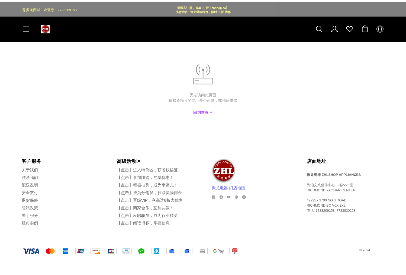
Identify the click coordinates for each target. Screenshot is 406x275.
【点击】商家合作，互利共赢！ (145, 208)
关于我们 (30, 169)
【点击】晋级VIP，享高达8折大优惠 (150, 200)
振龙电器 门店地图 (228, 187)
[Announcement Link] (203, 8)
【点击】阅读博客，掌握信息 (143, 223)
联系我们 (30, 177)
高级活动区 (129, 161)
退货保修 (30, 200)
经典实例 (30, 223)
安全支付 (30, 192)
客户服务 (31, 161)
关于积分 (30, 215)
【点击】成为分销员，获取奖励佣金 (149, 192)
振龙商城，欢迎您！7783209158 (51, 8)
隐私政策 (30, 208)
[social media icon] (213, 197)
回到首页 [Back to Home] (203, 112)
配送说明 (30, 185)
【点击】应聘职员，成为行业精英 (147, 215)
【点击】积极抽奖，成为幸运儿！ (147, 185)
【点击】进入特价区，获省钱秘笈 (147, 169)
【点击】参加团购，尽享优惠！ (145, 177)
